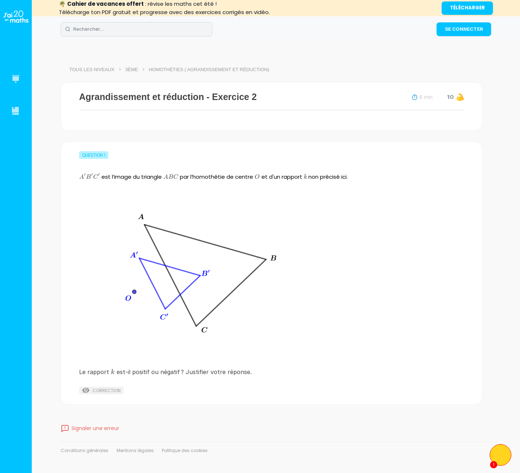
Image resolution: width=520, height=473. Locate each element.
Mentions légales (135, 450)
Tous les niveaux (91, 69)
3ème (131, 69)
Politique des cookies (185, 450)
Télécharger (467, 7)
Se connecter (464, 29)
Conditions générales (84, 450)
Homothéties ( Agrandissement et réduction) (209, 69)
